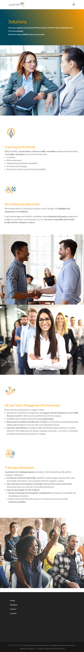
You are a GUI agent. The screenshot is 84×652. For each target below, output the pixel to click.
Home (12, 600)
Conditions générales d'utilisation (50, 648)
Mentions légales (27, 648)
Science (13, 609)
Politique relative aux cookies (62, 645)
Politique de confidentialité (36, 645)
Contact (13, 613)
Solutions (13, 605)
